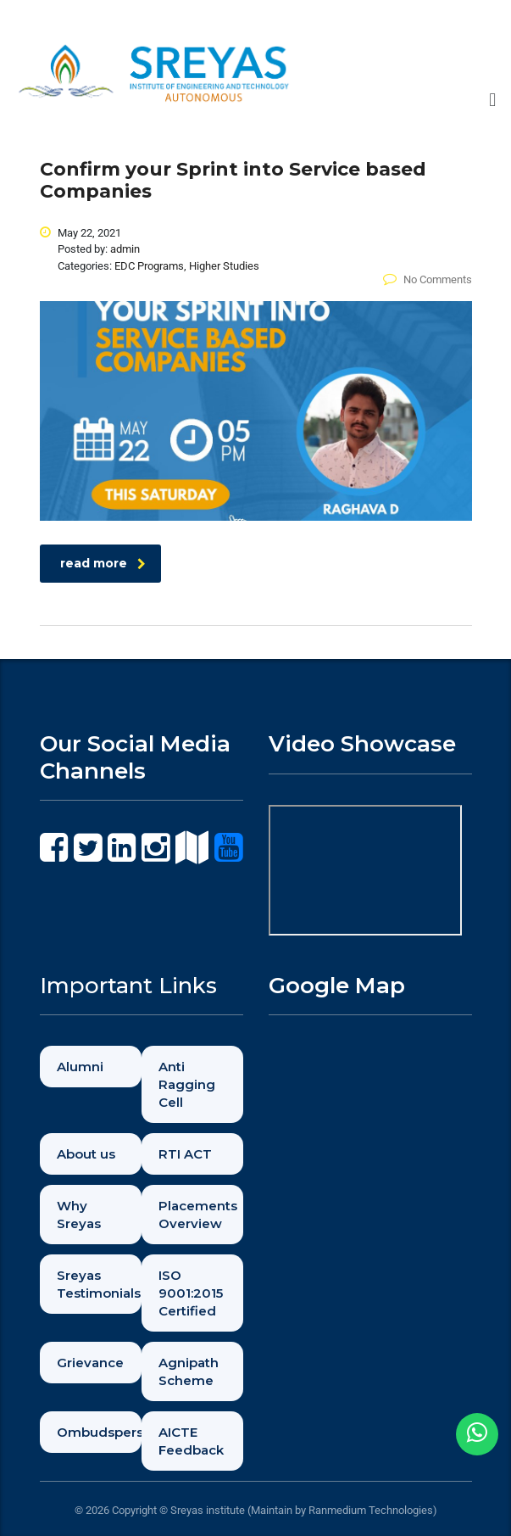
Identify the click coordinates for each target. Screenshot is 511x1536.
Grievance (90, 1362)
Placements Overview (197, 1215)
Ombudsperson (99, 1432)
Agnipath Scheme (188, 1371)
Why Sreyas (79, 1215)
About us (86, 1154)
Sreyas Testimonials (99, 1284)
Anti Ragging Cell (186, 1084)
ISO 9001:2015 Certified (190, 1293)
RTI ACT (185, 1154)
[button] (493, 99)
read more (103, 563)
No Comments (427, 279)
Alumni (80, 1066)
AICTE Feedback (191, 1441)
